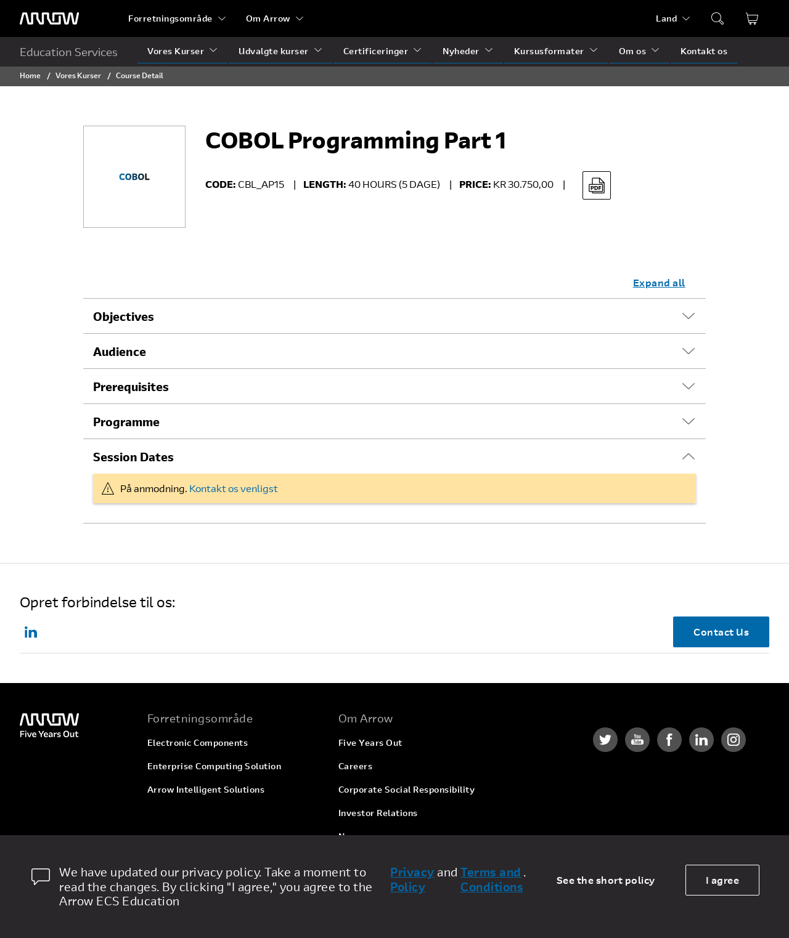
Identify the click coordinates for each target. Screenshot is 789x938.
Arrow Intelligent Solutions (206, 789)
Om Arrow (268, 18)
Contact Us (721, 631)
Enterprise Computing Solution (214, 766)
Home (30, 75)
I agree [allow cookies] (723, 879)
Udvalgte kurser (274, 51)
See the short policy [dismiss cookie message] (606, 879)
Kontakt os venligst (233, 488)
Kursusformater (549, 51)
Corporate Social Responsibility (406, 789)
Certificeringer (376, 51)
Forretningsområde (170, 18)
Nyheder (461, 51)
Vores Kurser (175, 51)
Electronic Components (197, 742)
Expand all (659, 282)
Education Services (69, 51)
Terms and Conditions (491, 879)
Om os (633, 51)
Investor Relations (378, 813)
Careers (355, 766)
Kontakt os (704, 51)
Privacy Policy (412, 879)
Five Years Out (370, 742)
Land (666, 18)
